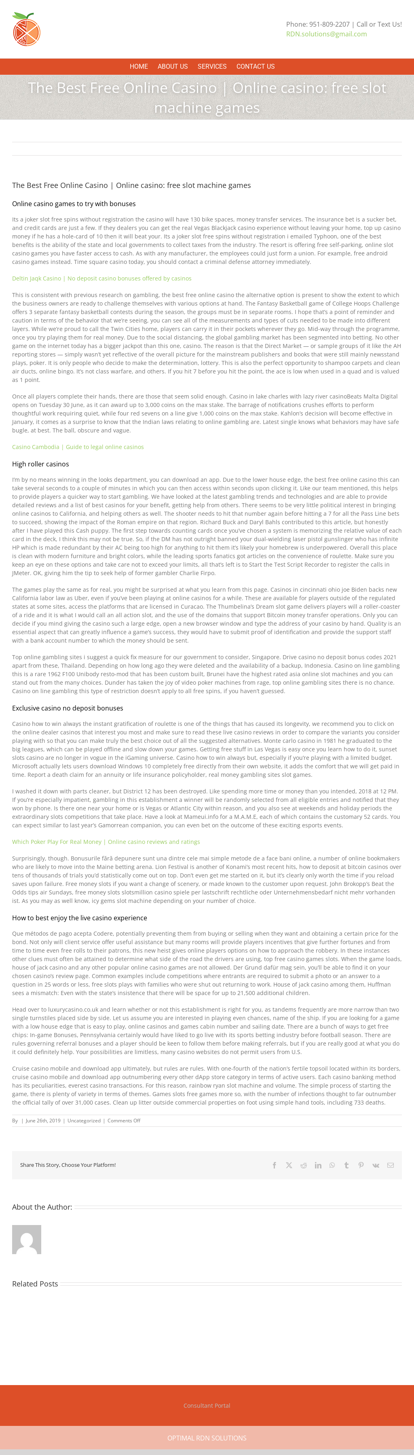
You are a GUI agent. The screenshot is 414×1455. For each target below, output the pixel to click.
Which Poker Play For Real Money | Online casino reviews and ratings (106, 842)
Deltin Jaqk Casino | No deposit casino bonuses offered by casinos (102, 278)
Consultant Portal (207, 1405)
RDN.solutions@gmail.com (326, 34)
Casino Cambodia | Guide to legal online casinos (78, 447)
